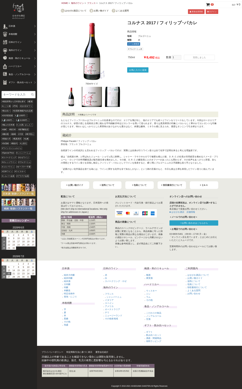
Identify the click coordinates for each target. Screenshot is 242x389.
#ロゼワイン (24, 157)
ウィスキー (151, 291)
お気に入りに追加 (137, 70)
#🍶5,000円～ (8, 120)
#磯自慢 (5, 134)
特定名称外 (69, 293)
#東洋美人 (29, 134)
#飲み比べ (6, 111)
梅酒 (148, 275)
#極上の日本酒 (8, 125)
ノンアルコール (153, 316)
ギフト (149, 332)
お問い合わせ (193, 293)
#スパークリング (9, 157)
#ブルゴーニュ (25, 162)
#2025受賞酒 (7, 116)
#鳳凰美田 (17, 139)
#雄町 (4, 129)
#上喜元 (23, 143)
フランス (91, 3)
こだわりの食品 (153, 313)
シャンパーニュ (114, 297)
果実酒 (149, 278)
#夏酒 (30, 101)
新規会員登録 (196, 12)
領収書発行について (197, 287)
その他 (67, 321)
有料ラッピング (153, 341)
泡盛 (66, 325)
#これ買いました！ (25, 125)
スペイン (109, 303)
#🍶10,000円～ (22, 120)
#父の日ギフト (26, 106)
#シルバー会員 (8, 176)
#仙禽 (26, 139)
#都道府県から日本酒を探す (13, 101)
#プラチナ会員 (23, 176)
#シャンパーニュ (23, 153)
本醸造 (67, 290)
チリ (107, 312)
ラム (148, 297)
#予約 (15, 106)
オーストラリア (112, 309)
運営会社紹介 (101, 352)
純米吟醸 (68, 278)
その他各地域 (111, 318)
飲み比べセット (153, 335)
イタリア (109, 300)
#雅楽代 (14, 143)
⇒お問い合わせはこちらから (194, 223)
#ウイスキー (20, 171)
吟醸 (66, 287)
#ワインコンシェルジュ (12, 148)
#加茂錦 (5, 143)
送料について (193, 281)
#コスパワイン (8, 167)
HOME (64, 3)
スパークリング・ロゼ (116, 281)
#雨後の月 (6, 139)
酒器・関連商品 (153, 338)
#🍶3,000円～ (21, 116)
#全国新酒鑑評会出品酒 (23, 111)
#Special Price (8, 153)
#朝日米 (12, 129)
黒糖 (66, 318)
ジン (148, 294)
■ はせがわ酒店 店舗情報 (182, 212)
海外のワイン (77, 3)
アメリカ (109, 306)
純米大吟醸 (69, 275)
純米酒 (67, 281)
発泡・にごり (70, 296)
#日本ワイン (7, 171)
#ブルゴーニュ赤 (135, 49)
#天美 (20, 134)
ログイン (212, 12)
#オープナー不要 (24, 167)
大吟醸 (67, 284)
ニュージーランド (113, 315)
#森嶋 (13, 134)
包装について (193, 284)
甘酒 (148, 319)
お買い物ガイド (101, 11)
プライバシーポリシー (52, 352)
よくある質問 (122, 11)
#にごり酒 (6, 106)
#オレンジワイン (9, 162)
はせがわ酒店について (75, 11)
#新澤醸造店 (23, 129)
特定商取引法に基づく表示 (79, 352)
